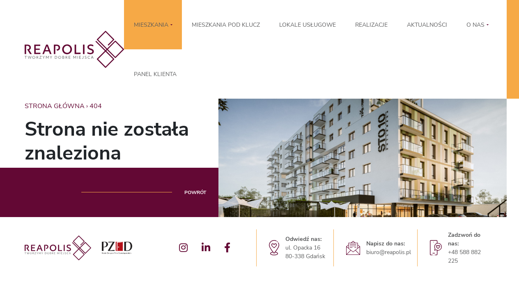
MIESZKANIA (151, 25)
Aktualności (427, 25)
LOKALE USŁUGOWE (307, 25)
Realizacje (371, 25)
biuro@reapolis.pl (388, 252)
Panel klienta (155, 74)
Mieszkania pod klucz (226, 25)
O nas (475, 25)
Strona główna (55, 106)
